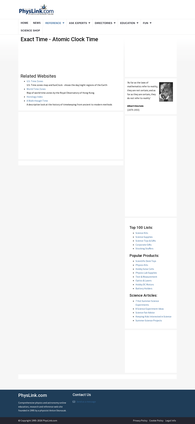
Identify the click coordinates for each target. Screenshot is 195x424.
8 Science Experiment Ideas (150, 308)
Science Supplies (144, 236)
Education (127, 23)
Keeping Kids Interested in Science (153, 316)
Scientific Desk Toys (146, 260)
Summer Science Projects (149, 320)
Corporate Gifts (144, 244)
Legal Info (170, 420)
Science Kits (142, 232)
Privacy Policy (140, 420)
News (37, 23)
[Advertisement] (71, 135)
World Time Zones (36, 88)
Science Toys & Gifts (146, 240)
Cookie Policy (156, 420)
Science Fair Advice (145, 312)
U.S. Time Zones (35, 81)
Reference (53, 23)
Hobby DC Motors (145, 284)
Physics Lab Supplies (146, 272)
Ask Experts (78, 23)
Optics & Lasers (144, 280)
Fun (145, 23)
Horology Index (35, 96)
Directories (103, 23)
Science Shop (30, 30)
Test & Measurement (146, 276)
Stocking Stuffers (144, 248)
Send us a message (86, 401)
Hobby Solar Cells (145, 268)
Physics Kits (142, 264)
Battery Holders (144, 288)
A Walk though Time (37, 100)
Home (24, 23)
